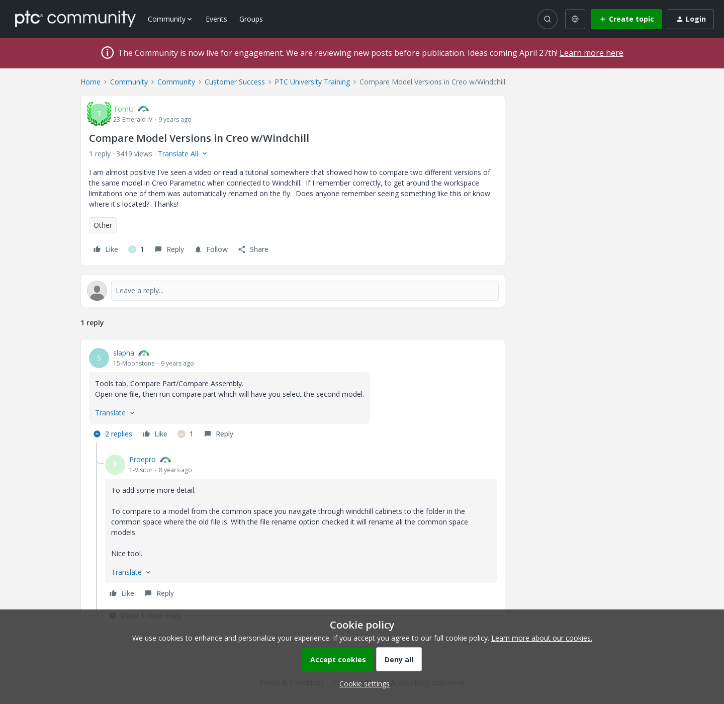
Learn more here (591, 52)
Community (129, 81)
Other (103, 225)
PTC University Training (312, 81)
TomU (123, 109)
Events (216, 19)
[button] (626, 19)
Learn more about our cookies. (541, 638)
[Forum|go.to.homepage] (75, 19)
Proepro (142, 459)
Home (90, 81)
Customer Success (235, 81)
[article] (293, 394)
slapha (123, 353)
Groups (251, 19)
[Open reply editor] (293, 291)
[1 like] (136, 249)
